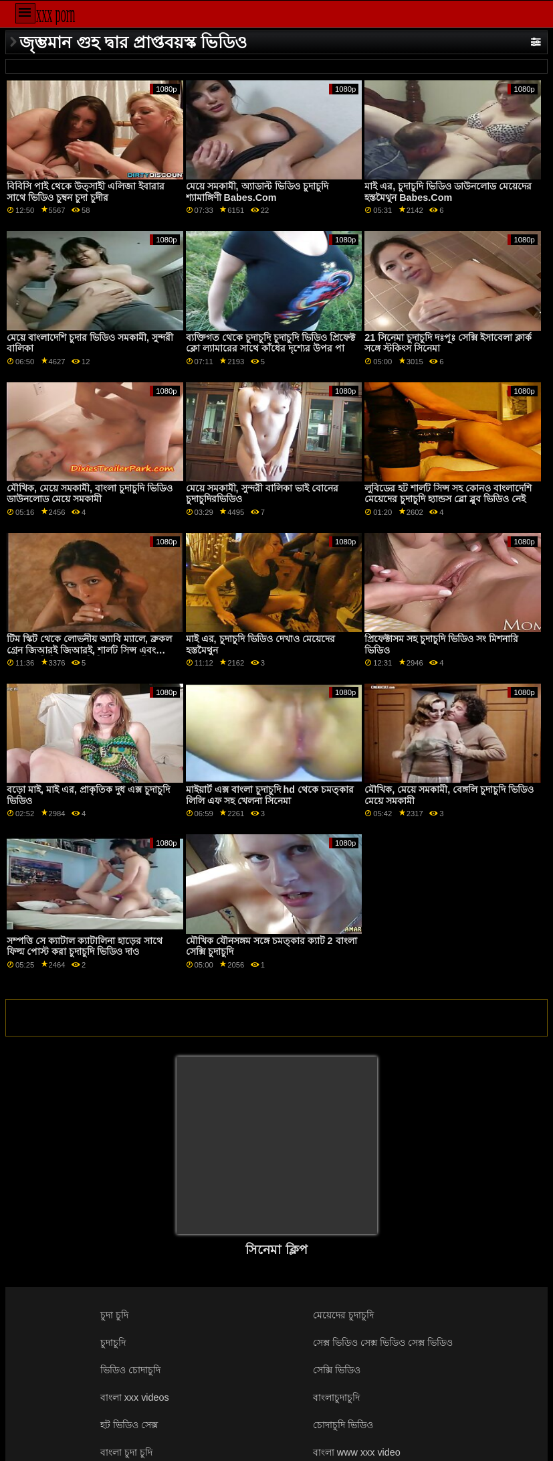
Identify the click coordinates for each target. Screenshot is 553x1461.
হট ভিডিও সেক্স (129, 1424)
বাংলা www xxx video (357, 1452)
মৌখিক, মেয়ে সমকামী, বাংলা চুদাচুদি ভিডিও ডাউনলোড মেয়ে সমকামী (90, 494)
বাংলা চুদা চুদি (126, 1452)
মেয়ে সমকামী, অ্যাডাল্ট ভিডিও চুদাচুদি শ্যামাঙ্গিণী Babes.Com (257, 192)
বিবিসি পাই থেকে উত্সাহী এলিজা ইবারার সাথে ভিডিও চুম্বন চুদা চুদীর (85, 192)
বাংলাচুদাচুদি (336, 1397)
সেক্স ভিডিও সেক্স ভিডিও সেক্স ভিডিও (383, 1342)
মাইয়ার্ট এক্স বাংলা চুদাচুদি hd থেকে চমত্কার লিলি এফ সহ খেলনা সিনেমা (270, 795)
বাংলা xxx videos (134, 1397)
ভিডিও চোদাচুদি (130, 1370)
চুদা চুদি (114, 1315)
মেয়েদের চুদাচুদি (343, 1315)
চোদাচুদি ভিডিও (343, 1424)
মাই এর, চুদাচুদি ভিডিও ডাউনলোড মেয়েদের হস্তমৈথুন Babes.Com (448, 192)
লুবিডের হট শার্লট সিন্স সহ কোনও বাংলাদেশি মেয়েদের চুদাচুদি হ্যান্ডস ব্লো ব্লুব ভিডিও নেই (448, 494)
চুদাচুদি (113, 1342)
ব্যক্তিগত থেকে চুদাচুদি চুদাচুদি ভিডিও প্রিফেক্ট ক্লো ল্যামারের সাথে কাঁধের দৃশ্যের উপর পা (270, 343)
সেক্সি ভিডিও (336, 1370)
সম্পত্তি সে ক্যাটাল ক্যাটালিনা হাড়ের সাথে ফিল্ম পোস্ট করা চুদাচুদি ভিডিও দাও (84, 946)
